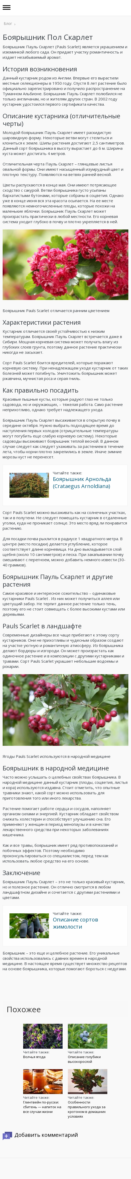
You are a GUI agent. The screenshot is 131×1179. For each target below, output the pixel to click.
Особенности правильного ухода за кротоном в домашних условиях (87, 1109)
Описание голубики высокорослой (84, 1059)
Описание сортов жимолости (75, 923)
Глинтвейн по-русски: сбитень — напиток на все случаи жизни (42, 1107)
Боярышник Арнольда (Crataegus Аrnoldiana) (82, 482)
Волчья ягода (34, 1056)
